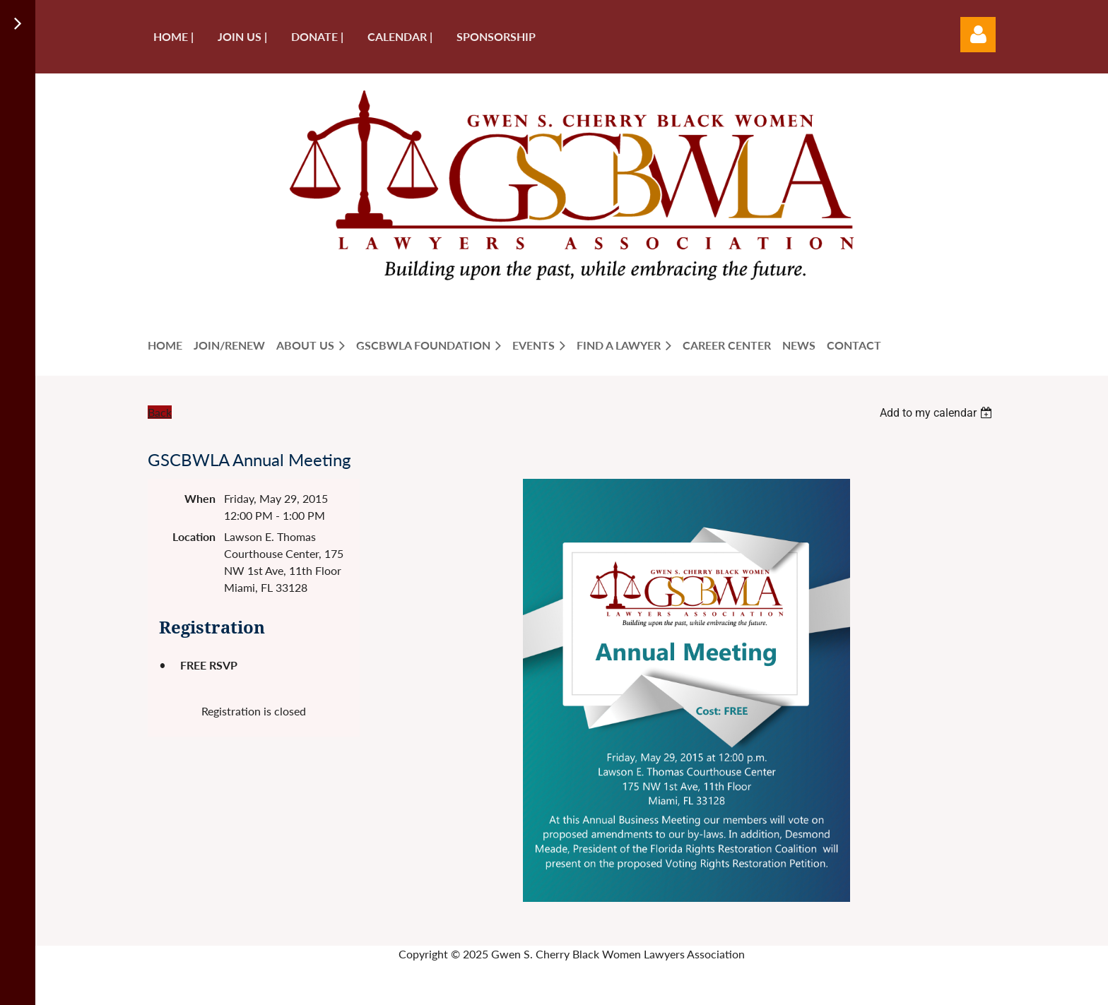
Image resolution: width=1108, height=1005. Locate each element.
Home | (173, 36)
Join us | (242, 36)
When (200, 498)
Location (194, 536)
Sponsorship (496, 36)
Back (160, 412)
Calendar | (399, 36)
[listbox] (938, 413)
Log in (978, 34)
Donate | (317, 36)
